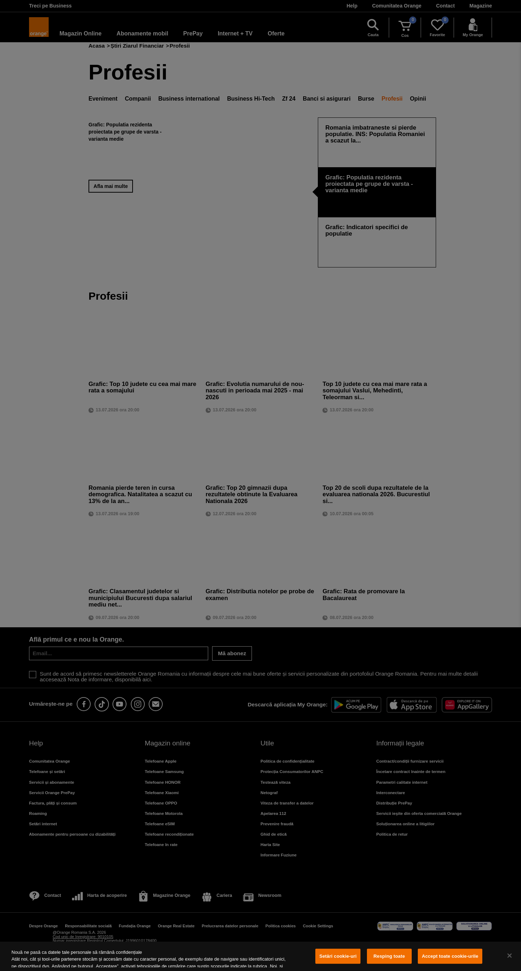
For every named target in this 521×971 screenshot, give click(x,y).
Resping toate (389, 956)
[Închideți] (509, 955)
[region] (260, 956)
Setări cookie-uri (338, 956)
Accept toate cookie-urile (450, 956)
